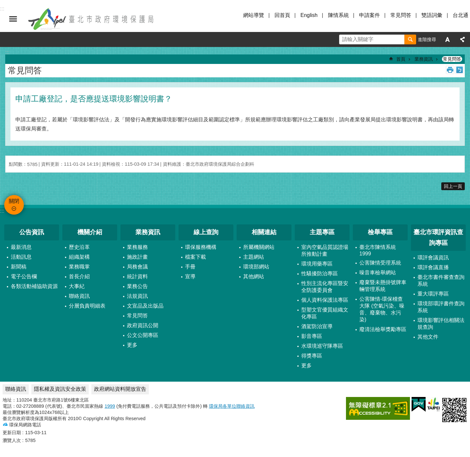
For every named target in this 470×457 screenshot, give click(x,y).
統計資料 (137, 276)
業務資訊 (424, 59)
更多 (132, 345)
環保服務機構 (200, 247)
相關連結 (264, 232)
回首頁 (282, 15)
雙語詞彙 (431, 15)
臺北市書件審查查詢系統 (440, 280)
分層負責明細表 (87, 306)
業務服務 (137, 247)
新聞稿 (18, 266)
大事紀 (77, 286)
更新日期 (12, 432)
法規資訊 (137, 296)
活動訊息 (21, 257)
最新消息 (21, 247)
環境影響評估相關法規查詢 (440, 323)
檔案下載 (195, 257)
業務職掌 (79, 266)
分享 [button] (462, 39)
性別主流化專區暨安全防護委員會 (324, 287)
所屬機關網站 (258, 247)
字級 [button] (447, 39)
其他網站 (253, 276)
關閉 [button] (13, 18)
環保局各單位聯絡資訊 (232, 406)
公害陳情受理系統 (380, 263)
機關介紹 (89, 232)
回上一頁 (453, 186)
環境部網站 (256, 266)
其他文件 (427, 337)
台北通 (460, 15)
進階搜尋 (427, 39)
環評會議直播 (433, 267)
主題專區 (322, 232)
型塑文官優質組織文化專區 (324, 313)
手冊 (190, 266)
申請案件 (369, 15)
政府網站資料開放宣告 (120, 389)
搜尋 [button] (410, 39)
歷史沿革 (79, 247)
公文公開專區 (142, 335)
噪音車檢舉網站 (377, 272)
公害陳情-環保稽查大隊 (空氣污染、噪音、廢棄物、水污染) (381, 309)
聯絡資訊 (79, 296)
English (308, 15)
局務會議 (137, 266)
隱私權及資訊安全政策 (60, 389)
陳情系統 (338, 15)
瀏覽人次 (12, 440)
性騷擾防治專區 (319, 273)
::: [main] (7, 52)
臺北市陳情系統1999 (377, 250)
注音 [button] (459, 70)
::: (2, 211)
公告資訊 (31, 232)
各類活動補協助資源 (34, 286)
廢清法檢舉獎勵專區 (382, 329)
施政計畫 (137, 257)
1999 (109, 406)
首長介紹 (79, 276)
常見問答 (400, 15)
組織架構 (79, 257)
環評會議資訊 (433, 257)
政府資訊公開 (142, 325)
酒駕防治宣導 (317, 326)
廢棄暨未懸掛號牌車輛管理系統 (382, 286)
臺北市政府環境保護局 (91, 19)
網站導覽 (253, 15)
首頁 (400, 59)
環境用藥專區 (317, 264)
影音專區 (311, 336)
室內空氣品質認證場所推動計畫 (324, 250)
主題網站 (253, 257)
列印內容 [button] (450, 70)
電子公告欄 (24, 276)
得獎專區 (311, 355)
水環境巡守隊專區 (322, 346)
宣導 (190, 276)
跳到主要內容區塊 (3, 3)
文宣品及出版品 (145, 306)
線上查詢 (206, 232)
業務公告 (137, 286)
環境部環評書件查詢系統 (440, 307)
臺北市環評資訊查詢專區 (438, 237)
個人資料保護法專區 (324, 300)
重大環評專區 (433, 294)
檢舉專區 (380, 232)
